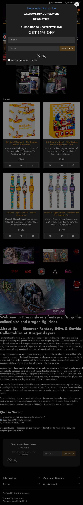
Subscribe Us (67, 48)
